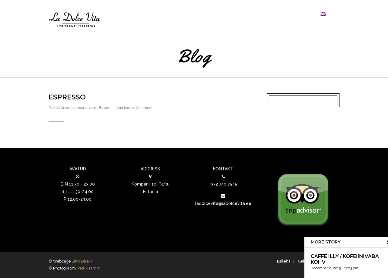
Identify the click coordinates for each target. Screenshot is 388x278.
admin (109, 108)
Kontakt (301, 14)
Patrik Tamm (88, 268)
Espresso (67, 97)
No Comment (141, 108)
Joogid (246, 14)
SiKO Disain (82, 261)
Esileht (283, 261)
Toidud (217, 14)
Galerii (275, 14)
